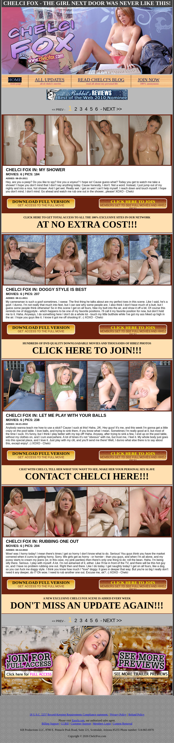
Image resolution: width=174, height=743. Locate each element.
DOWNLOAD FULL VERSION (41, 201)
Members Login (102, 723)
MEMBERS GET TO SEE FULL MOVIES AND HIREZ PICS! (133, 207)
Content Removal (122, 723)
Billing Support (50, 723)
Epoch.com (78, 720)
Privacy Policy (118, 714)
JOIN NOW (148, 79)
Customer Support (81, 723)
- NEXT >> (110, 109)
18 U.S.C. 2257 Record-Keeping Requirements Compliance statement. (69, 714)
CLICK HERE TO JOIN (133, 201)
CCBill (65, 723)
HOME (15, 79)
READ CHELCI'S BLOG (101, 79)
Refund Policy (136, 714)
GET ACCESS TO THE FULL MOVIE (41, 205)
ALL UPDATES (49, 79)
